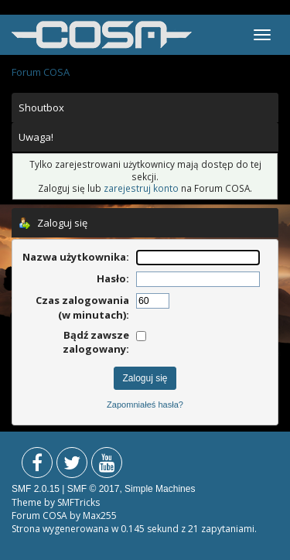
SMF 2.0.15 (36, 488)
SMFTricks (78, 502)
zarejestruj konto (141, 188)
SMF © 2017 (93, 488)
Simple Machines (160, 488)
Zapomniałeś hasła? (145, 404)
